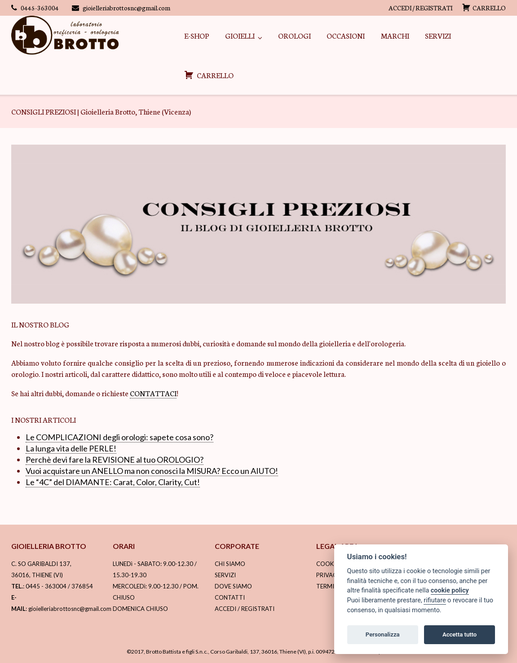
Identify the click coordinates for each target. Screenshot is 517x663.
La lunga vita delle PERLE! (71, 448)
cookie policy (450, 590)
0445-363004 (40, 7)
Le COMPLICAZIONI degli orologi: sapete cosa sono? (119, 437)
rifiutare (435, 600)
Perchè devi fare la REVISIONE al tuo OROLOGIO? (114, 459)
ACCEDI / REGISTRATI (420, 7)
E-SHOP (196, 35)
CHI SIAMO (230, 563)
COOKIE (327, 563)
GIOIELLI (240, 35)
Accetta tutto (459, 634)
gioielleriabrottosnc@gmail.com (126, 7)
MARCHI (395, 35)
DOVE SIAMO (233, 586)
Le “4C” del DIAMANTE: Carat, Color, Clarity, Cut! (113, 482)
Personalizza (383, 634)
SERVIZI (438, 35)
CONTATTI (230, 597)
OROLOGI (294, 35)
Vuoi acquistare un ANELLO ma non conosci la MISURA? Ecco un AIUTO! (152, 471)
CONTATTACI (153, 393)
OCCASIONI (346, 35)
